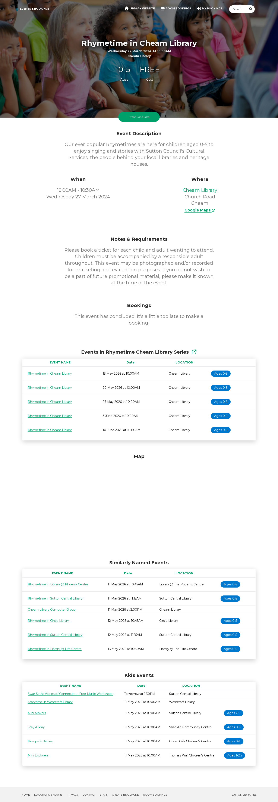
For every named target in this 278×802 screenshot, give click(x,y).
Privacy (72, 794)
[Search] (238, 9)
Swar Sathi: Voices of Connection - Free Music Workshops (70, 694)
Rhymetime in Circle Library (48, 621)
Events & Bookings (35, 8)
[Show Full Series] (194, 352)
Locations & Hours (48, 794)
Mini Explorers (38, 755)
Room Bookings (155, 794)
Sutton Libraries (243, 794)
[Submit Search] (251, 9)
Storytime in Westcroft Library (50, 702)
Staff (104, 794)
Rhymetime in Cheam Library (50, 373)
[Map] (139, 505)
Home (26, 794)
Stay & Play (36, 727)
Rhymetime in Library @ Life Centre (55, 649)
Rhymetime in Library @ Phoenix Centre (58, 584)
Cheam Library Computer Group (52, 609)
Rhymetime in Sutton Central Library (55, 598)
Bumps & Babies (40, 741)
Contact (88, 794)
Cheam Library (200, 190)
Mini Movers (37, 713)
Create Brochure (125, 794)
